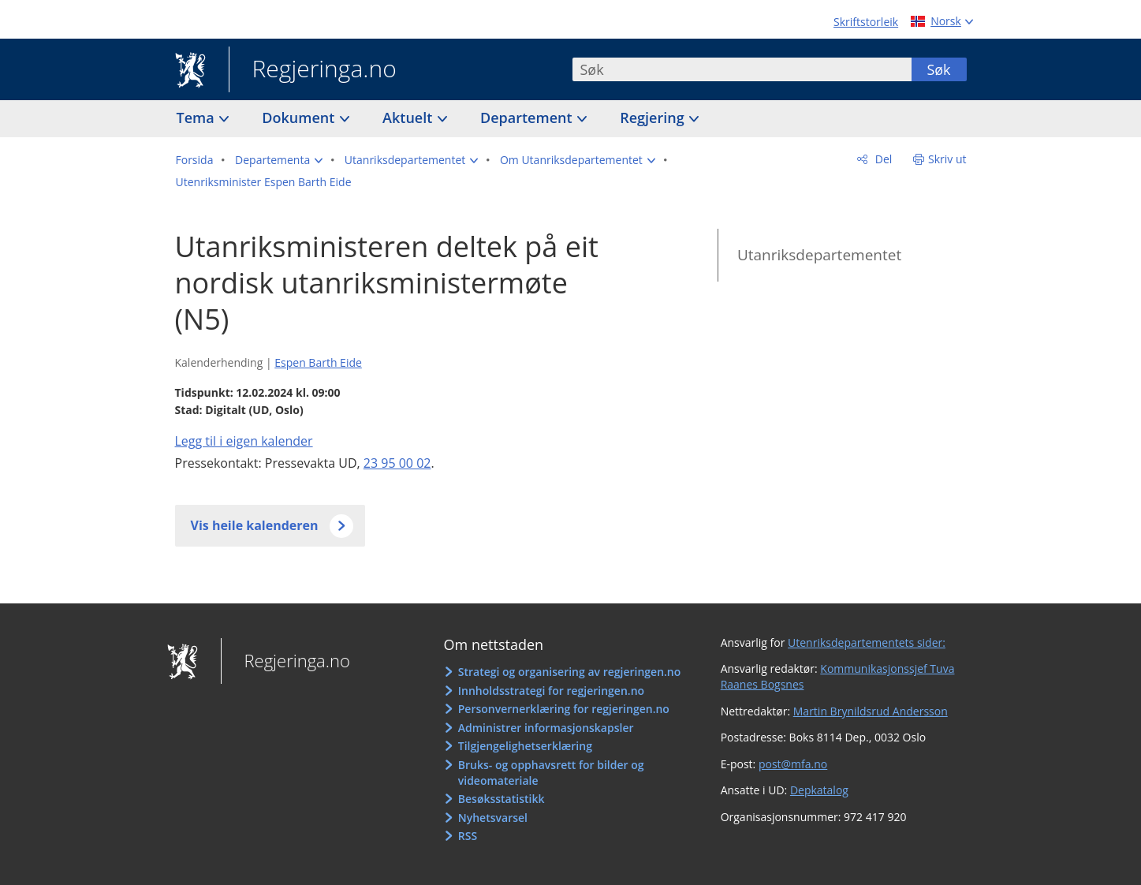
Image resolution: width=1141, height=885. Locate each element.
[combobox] (742, 69)
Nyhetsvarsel (493, 817)
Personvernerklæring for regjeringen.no (563, 708)
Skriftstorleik (865, 21)
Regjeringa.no (313, 70)
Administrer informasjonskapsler (546, 727)
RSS (467, 835)
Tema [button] (197, 117)
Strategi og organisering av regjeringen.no (569, 671)
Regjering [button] (654, 117)
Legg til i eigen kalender (244, 441)
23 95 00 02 (397, 463)
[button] (279, 160)
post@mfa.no (793, 763)
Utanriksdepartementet (819, 255)
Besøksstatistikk (501, 798)
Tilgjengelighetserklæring (525, 745)
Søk (938, 69)
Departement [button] (528, 117)
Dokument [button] (300, 117)
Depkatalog (819, 789)
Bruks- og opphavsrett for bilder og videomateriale (551, 772)
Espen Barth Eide (318, 362)
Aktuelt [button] (409, 117)
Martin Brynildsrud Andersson (870, 711)
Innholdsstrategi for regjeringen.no (551, 690)
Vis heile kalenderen (255, 525)
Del (882, 158)
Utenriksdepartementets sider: (866, 642)
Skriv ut (947, 158)
